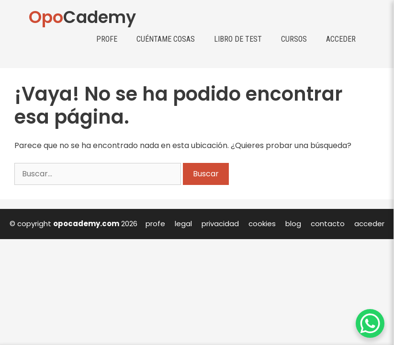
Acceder (341, 39)
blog (293, 223)
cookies (262, 223)
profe (155, 223)
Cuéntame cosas (165, 39)
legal (183, 223)
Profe (106, 39)
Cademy (82, 17)
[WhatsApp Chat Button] (370, 323)
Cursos (294, 39)
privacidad (220, 223)
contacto (328, 223)
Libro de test (238, 39)
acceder (369, 223)
